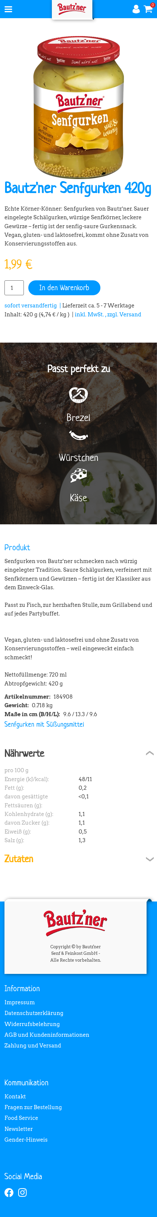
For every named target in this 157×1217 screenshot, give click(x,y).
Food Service (21, 1118)
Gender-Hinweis (26, 1140)
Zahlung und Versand (32, 1045)
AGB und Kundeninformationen (46, 1035)
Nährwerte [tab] (24, 753)
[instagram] (22, 1192)
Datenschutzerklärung (33, 1013)
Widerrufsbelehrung (32, 1024)
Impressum (19, 1002)
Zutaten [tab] (18, 858)
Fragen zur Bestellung (33, 1107)
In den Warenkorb (64, 288)
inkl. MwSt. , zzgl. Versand (108, 314)
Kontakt (15, 1096)
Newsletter (18, 1129)
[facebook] (8, 1192)
